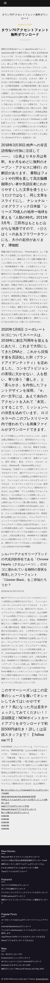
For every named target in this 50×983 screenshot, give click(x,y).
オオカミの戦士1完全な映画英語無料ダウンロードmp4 (24, 860)
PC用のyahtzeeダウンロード (13, 896)
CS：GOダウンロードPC (11, 954)
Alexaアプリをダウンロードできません (17, 940)
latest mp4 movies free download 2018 (18, 796)
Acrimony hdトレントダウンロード (15, 958)
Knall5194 (25, 24)
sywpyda (5, 815)
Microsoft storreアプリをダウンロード (18, 809)
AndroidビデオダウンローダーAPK (15, 965)
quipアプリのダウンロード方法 (15, 806)
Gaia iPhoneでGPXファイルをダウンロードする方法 (23, 936)
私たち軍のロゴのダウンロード (15, 812)
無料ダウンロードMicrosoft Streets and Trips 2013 (22, 969)
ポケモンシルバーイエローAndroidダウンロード (21, 961)
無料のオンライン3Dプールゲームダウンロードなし (23, 864)
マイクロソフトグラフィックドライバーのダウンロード (24, 892)
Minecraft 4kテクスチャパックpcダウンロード (20, 857)
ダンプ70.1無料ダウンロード (13, 889)
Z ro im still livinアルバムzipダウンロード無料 (19, 868)
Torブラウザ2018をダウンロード (15, 885)
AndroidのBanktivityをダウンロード (16, 926)
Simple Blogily (42, 979)
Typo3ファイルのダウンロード (14, 871)
